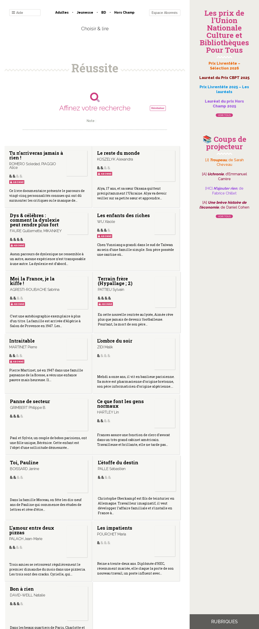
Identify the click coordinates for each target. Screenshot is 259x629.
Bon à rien (142, 475)
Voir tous (224, 115)
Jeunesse (85, 12)
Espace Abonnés (165, 13)
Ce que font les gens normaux (22, 408)
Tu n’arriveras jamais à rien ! (22, 160)
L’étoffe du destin (142, 406)
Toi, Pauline (79, 406)
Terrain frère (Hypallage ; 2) (143, 255)
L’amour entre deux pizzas (21, 479)
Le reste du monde (82, 155)
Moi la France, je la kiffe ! (81, 252)
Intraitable (22, 328)
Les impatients (83, 477)
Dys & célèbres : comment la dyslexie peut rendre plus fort (143, 167)
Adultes (62, 12)
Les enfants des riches (21, 252)
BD (103, 12)
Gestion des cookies (139, 582)
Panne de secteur (140, 330)
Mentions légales (105, 582)
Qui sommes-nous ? (70, 582)
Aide (17, 13)
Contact (42, 582)
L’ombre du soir (82, 330)
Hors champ (124, 12)
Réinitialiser (157, 108)
